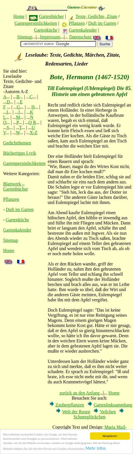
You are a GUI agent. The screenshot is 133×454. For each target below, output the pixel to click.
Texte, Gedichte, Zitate (96, 16)
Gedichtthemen (17, 142)
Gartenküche (46, 30)
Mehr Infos (95, 448)
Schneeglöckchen (89, 416)
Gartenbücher (51, 16)
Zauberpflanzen (70, 404)
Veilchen (108, 411)
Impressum (50, 36)
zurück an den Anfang (80, 392)
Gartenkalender (83, 30)
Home (18, 16)
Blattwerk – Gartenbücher (15, 186)
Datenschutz (80, 36)
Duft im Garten (102, 23)
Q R (32, 122)
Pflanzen (77, 23)
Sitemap (24, 36)
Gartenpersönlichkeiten (36, 23)
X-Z (34, 132)
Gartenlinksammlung (113, 404)
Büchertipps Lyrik (19, 153)
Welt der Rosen (76, 411)
